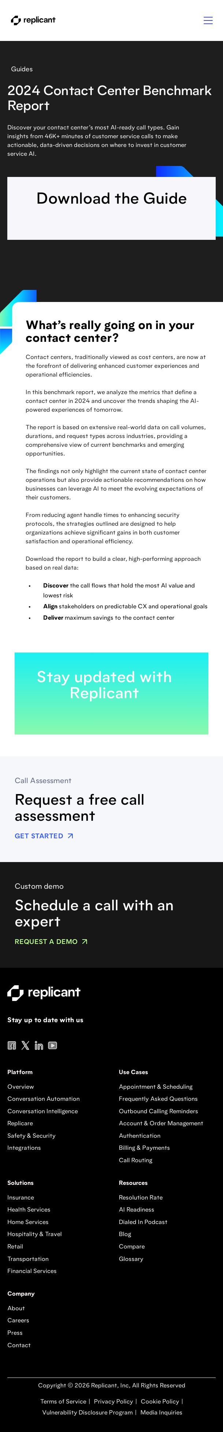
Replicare (20, 1124)
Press (15, 1333)
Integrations (24, 1148)
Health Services (28, 1210)
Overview (20, 1087)
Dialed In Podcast (143, 1222)
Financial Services (32, 1271)
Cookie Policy (159, 1402)
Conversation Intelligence (42, 1112)
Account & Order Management (161, 1124)
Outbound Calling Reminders (158, 1112)
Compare (132, 1247)
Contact (19, 1346)
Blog (125, 1235)
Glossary (131, 1259)
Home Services (28, 1222)
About (16, 1309)
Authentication (139, 1136)
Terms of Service (63, 1402)
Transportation (28, 1259)
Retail (15, 1247)
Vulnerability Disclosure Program (87, 1413)
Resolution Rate (141, 1198)
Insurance (20, 1198)
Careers (18, 1321)
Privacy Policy (112, 1402)
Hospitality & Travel (34, 1235)
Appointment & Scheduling (156, 1087)
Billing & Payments (144, 1148)
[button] (208, 20)
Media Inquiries (160, 1413)
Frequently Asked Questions (158, 1099)
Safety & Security (31, 1136)
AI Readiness (136, 1210)
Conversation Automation (43, 1099)
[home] (31, 21)
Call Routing (135, 1161)
